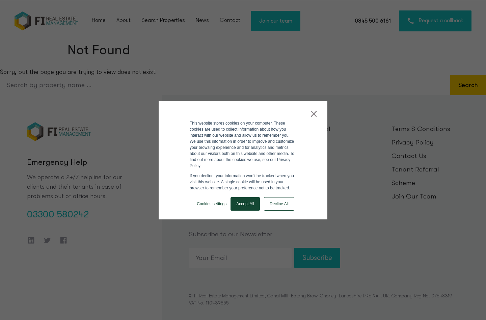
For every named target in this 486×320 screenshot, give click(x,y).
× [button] (314, 114)
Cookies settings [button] (211, 204)
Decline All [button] (279, 204)
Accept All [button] (245, 204)
